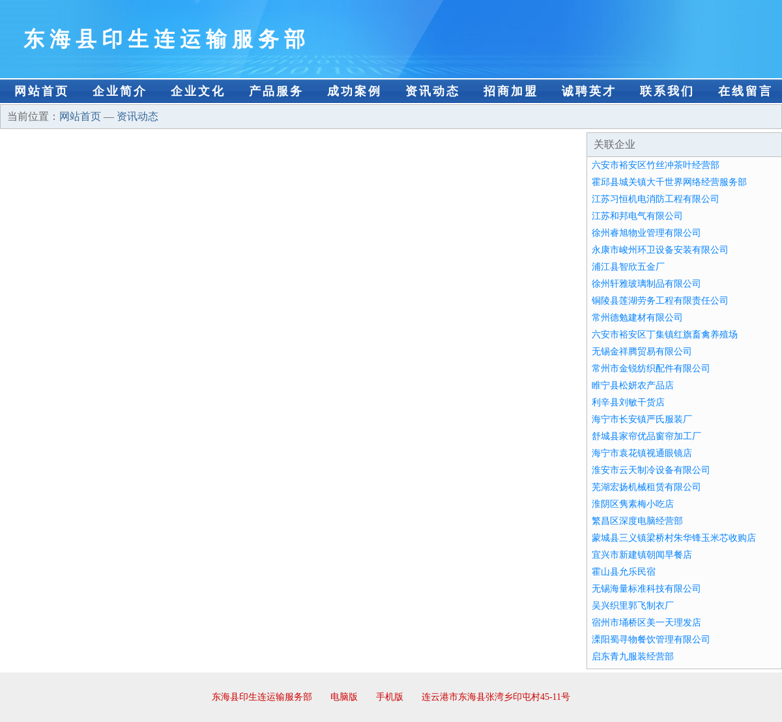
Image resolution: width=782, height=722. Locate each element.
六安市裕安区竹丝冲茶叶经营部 (655, 165)
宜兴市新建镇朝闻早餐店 (642, 555)
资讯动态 (432, 91)
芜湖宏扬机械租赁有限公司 (646, 487)
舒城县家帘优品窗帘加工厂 (646, 436)
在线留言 (745, 91)
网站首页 (41, 91)
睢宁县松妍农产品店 (633, 385)
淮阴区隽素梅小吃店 (633, 504)
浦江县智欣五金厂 (628, 267)
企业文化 (198, 91)
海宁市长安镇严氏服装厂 (642, 419)
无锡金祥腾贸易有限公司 (642, 351)
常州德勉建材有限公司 (637, 318)
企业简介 (120, 91)
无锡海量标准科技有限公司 (646, 589)
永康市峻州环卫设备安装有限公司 (660, 250)
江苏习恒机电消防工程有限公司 (655, 199)
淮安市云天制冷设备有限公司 (651, 470)
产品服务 (276, 91)
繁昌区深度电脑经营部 (637, 521)
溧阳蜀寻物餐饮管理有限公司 (651, 639)
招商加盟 (511, 91)
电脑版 (344, 697)
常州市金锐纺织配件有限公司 (651, 368)
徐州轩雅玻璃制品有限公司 (646, 284)
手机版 (389, 697)
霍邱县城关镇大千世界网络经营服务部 (669, 182)
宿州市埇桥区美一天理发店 (646, 623)
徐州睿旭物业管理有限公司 (646, 233)
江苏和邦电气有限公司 (637, 216)
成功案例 (354, 91)
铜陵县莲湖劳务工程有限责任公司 (660, 301)
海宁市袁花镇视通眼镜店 (642, 453)
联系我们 (667, 91)
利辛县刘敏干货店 (628, 402)
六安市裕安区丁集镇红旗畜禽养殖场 (665, 334)
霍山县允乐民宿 (624, 572)
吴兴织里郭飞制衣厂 (633, 606)
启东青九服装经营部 (633, 656)
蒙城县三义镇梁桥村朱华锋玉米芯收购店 (674, 538)
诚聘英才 (589, 91)
